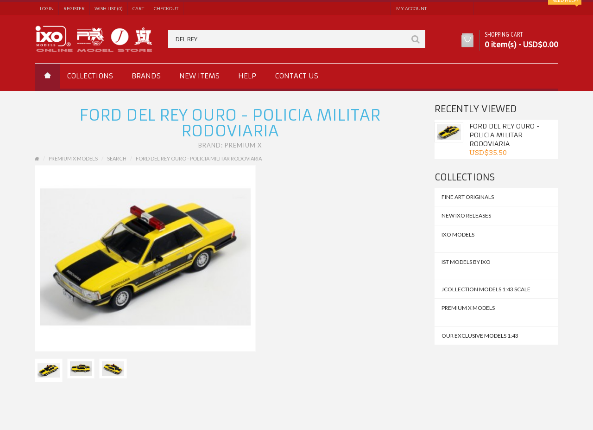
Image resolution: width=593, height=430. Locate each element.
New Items (199, 75)
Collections (90, 75)
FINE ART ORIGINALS (468, 196)
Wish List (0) (109, 8)
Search (116, 158)
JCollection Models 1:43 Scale (486, 289)
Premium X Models (468, 307)
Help (247, 75)
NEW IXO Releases (466, 215)
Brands (146, 75)
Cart (138, 8)
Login (47, 8)
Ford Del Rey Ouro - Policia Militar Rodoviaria (504, 135)
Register (74, 8)
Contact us (296, 75)
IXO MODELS (458, 234)
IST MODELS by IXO (466, 261)
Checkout (166, 8)
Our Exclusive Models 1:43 (480, 335)
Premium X (243, 145)
